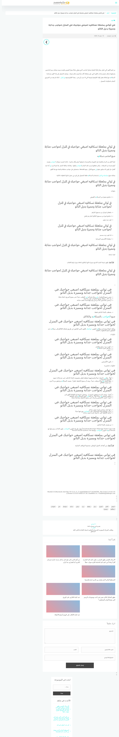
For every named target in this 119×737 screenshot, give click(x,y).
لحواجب (51, 162)
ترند (111, 20)
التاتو (105, 506)
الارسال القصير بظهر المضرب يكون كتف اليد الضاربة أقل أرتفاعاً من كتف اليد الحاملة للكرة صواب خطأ (60, 678)
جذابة (69, 506)
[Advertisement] (78, 54)
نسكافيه (111, 509)
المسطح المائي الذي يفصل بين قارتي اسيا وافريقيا (59, 700)
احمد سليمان (109, 36)
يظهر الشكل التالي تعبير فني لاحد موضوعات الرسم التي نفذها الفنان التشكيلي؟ (59, 708)
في (109, 78)
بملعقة (87, 506)
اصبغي (111, 506)
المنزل (60, 78)
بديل (93, 506)
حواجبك (104, 175)
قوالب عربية (55, 728)
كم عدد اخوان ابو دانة (61, 694)
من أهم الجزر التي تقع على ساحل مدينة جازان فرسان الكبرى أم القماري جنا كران (59, 687)
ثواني (75, 506)
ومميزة (104, 509)
